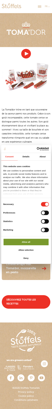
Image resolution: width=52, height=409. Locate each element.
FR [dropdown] (46, 6)
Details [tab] (26, 156)
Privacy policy (26, 392)
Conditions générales (26, 400)
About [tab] (43, 156)
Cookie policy (26, 396)
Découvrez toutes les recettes (21, 302)
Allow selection (26, 250)
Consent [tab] (9, 156)
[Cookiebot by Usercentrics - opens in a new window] (37, 149)
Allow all (26, 242)
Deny (26, 258)
